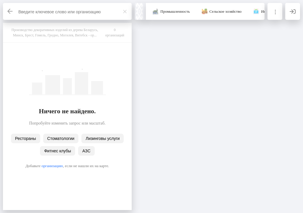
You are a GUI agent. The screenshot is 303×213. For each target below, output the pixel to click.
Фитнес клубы (57, 151)
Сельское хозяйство (225, 11)
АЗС (86, 151)
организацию (52, 166)
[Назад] (10, 11)
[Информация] (274, 11)
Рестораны (25, 138)
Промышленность (175, 11)
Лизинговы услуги (103, 138)
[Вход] (292, 11)
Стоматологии (61, 138)
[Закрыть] (125, 11)
